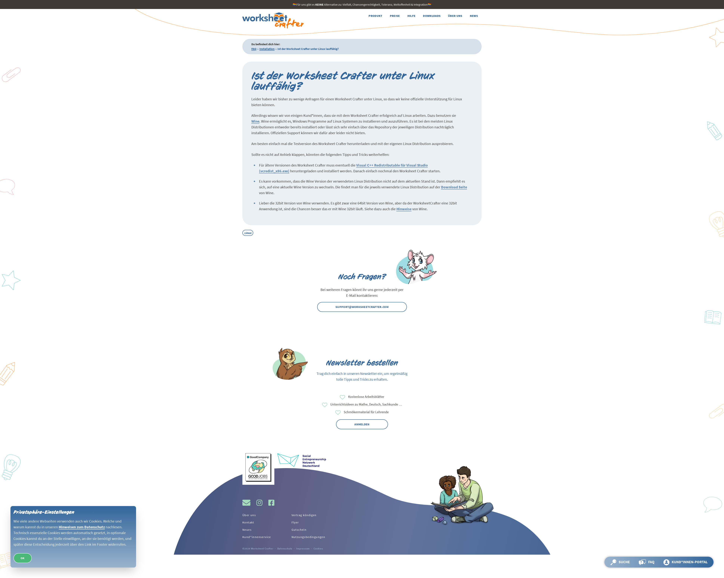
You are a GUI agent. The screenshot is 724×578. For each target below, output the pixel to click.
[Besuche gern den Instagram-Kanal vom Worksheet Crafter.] (259, 503)
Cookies (318, 548)
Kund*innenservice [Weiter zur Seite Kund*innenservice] (256, 537)
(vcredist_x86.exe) (274, 171)
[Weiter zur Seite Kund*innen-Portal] (685, 562)
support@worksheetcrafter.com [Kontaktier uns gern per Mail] (362, 307)
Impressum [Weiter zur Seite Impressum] (303, 548)
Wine (255, 121)
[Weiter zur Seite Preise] (395, 16)
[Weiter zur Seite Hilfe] (411, 16)
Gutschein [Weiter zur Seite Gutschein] (299, 529)
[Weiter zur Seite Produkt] (375, 16)
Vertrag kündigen (304, 515)
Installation (267, 49)
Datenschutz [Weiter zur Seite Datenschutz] (284, 548)
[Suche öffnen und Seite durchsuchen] (620, 562)
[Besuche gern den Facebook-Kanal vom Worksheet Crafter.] (271, 503)
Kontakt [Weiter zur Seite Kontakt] (248, 522)
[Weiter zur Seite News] (474, 16)
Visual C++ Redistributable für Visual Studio (392, 165)
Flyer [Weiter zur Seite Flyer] (295, 522)
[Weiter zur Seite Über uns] (455, 16)
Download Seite (454, 187)
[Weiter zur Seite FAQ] (646, 562)
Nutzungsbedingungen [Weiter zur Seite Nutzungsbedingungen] (308, 537)
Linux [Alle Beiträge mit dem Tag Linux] (247, 233)
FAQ (253, 49)
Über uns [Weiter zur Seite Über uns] (249, 515)
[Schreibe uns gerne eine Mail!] (246, 503)
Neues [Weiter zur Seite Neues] (247, 529)
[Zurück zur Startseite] (272, 20)
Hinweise (404, 208)
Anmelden (362, 424)
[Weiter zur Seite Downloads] (431, 16)
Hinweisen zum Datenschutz (82, 527)
